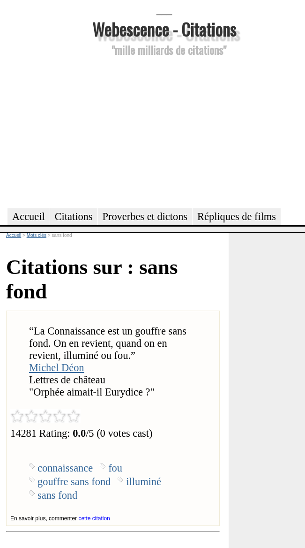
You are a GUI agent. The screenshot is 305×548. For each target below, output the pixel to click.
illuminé (143, 481)
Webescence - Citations (164, 28)
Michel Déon (56, 367)
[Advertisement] (164, 131)
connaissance (65, 468)
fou (115, 468)
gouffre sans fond (74, 481)
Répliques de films (236, 216)
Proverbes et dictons (145, 216)
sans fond (57, 495)
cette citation (94, 518)
